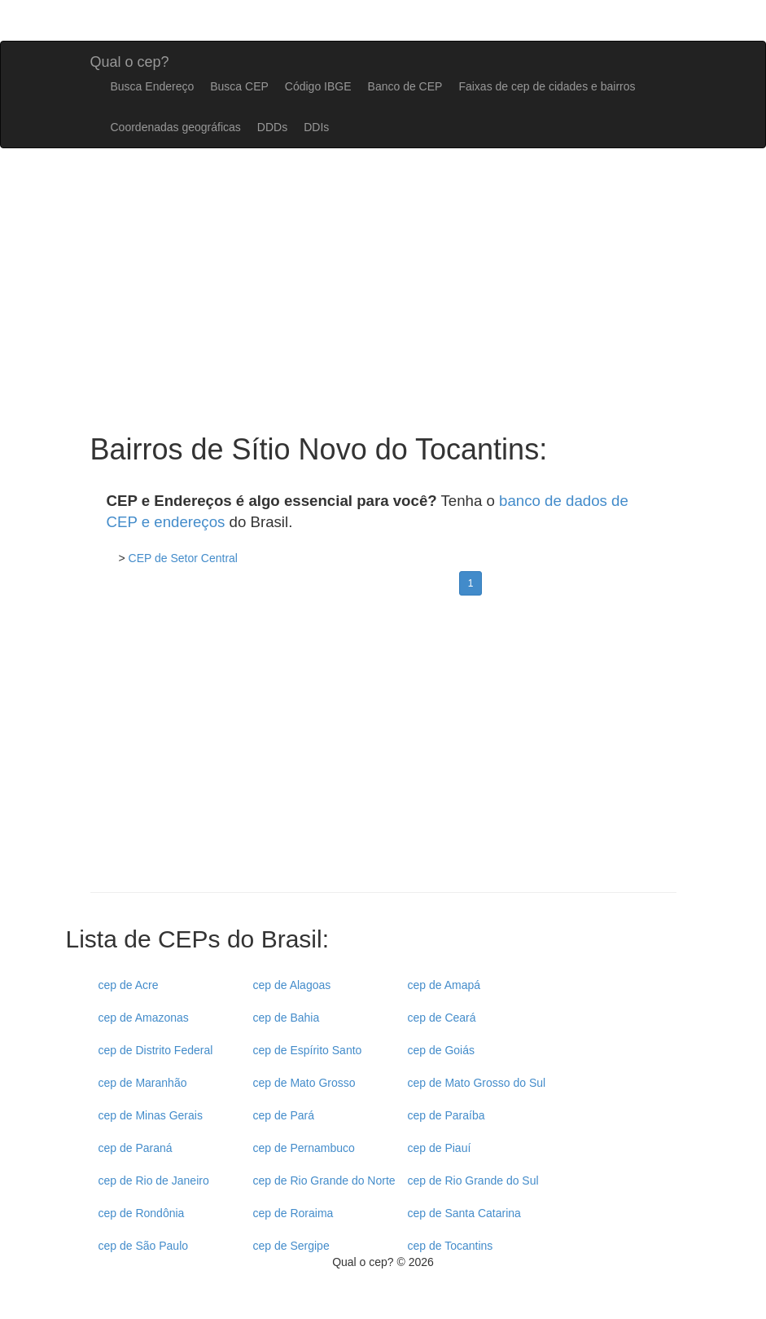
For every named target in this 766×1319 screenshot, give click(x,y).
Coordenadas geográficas (176, 127)
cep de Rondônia (141, 1213)
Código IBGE (318, 86)
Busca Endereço (153, 86)
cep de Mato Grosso (304, 1082)
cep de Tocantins (450, 1245)
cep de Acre (128, 984)
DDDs (272, 127)
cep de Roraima (293, 1213)
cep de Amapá (444, 984)
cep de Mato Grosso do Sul (477, 1082)
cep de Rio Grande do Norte (324, 1180)
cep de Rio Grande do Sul (473, 1180)
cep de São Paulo (143, 1245)
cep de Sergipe (291, 1245)
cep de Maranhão (142, 1082)
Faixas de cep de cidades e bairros (546, 86)
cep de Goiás (441, 1050)
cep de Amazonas (143, 1017)
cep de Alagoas (292, 984)
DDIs (316, 127)
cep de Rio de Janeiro (153, 1180)
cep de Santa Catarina (464, 1213)
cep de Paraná (135, 1147)
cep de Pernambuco (304, 1147)
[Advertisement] (383, 749)
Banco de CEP (405, 86)
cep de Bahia (286, 1017)
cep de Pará (284, 1115)
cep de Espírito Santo (307, 1050)
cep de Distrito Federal (155, 1050)
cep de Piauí (439, 1147)
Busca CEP (239, 86)
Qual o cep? (129, 60)
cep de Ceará (442, 1017)
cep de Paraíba (446, 1115)
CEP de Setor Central (183, 558)
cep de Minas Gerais (150, 1115)
